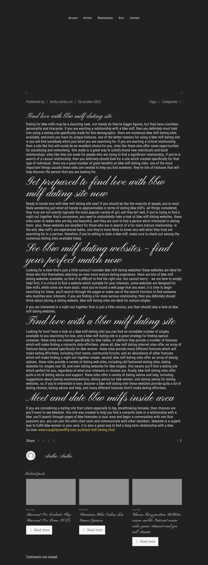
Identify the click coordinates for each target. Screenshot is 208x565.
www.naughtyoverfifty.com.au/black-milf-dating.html (76, 430)
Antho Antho (59, 102)
